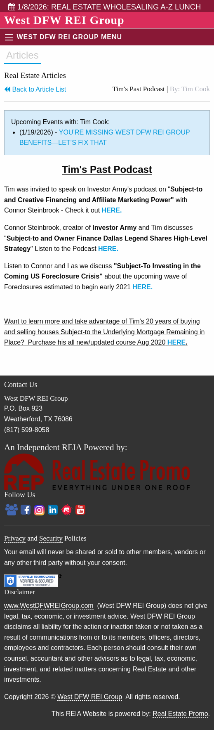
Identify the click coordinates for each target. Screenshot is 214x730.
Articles (22, 55)
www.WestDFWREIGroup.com (49, 605)
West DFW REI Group (89, 696)
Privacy (15, 538)
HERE (176, 342)
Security (51, 538)
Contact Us (21, 384)
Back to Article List (35, 89)
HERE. (112, 210)
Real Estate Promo (180, 713)
